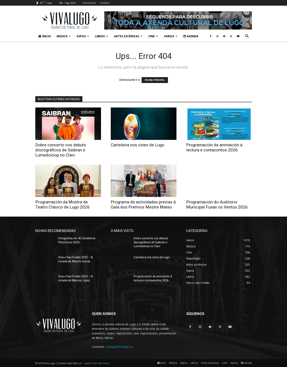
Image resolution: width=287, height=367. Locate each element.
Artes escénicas (128, 36)
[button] (247, 36)
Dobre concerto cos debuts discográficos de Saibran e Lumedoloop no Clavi (60, 150)
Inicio (44, 36)
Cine (153, 36)
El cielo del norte (99, 363)
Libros (101, 36)
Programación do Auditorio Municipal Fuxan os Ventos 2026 (217, 205)
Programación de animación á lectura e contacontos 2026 (214, 147)
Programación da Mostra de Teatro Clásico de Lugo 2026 (62, 205)
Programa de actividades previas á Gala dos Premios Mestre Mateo (143, 205)
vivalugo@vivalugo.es (119, 347)
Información (89, 2)
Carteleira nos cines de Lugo (137, 145)
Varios (170, 36)
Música (64, 36)
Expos (83, 36)
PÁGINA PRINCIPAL (155, 80)
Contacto (105, 2)
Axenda (190, 36)
